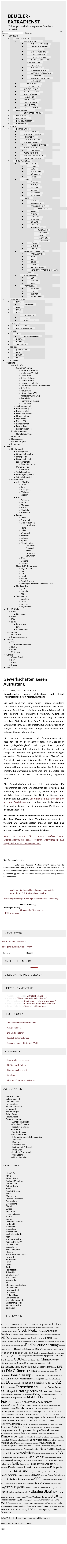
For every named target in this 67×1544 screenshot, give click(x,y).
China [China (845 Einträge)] (45, 1359)
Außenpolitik (29, 132)
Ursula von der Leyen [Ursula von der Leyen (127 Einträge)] (41, 1497)
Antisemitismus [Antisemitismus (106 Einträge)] (38, 1334)
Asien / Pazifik (29, 163)
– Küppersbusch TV (19, 1144)
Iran (33, 257)
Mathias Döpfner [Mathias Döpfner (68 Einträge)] (30, 1443)
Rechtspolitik (11, 1269)
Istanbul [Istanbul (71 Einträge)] (48, 1421)
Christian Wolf (30, 89)
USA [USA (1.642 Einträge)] (54, 1495)
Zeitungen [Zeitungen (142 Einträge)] (43, 1509)
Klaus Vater (36, 68)
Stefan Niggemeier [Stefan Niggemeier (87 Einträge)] (55, 1480)
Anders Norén (17, 1523)
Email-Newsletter (24, 110)
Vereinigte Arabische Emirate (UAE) (36, 583)
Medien (13, 331)
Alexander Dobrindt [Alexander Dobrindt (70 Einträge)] (19, 1327)
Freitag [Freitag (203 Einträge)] (36, 1394)
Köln (18, 310)
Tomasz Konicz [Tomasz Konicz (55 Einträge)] (59, 1488)
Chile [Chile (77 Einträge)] (38, 1360)
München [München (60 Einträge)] (20, 1449)
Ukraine (34, 246)
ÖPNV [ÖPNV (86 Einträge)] (55, 1510)
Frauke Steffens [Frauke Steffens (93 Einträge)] (27, 1395)
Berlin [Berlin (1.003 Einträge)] (30, 1344)
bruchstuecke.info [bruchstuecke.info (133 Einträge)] (46, 1353)
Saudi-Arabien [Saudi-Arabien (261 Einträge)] (9, 1474)
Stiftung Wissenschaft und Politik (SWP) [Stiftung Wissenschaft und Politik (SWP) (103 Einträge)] (16, 1483)
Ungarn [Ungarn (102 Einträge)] (29, 1497)
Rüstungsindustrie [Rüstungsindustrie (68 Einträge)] (43, 1472)
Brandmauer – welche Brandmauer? (40, 1001)
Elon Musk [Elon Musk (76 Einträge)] (4, 1379)
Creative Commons (14, 1198)
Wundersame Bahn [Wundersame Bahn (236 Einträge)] (11, 1509)
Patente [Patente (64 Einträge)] (40, 1460)
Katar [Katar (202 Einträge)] (23, 1433)
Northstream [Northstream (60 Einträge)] (50, 1453)
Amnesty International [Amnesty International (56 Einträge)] (47, 1327)
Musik (19, 358)
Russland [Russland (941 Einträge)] (21, 1471)
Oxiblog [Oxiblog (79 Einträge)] (28, 1461)
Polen (33, 201)
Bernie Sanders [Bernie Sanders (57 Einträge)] (10, 1349)
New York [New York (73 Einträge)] (37, 1453)
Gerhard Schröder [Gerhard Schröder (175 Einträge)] (16, 1405)
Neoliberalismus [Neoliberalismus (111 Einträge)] (58, 1449)
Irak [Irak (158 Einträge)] (31, 1420)
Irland (34, 211)
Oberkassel (28, 304)
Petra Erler (36, 76)
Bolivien (34, 294)
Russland (35, 219)
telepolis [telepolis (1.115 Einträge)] (18, 1487)
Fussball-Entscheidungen (18, 1038)
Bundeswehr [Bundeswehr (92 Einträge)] (58, 1356)
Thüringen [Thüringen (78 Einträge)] (52, 1488)
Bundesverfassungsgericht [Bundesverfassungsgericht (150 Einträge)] (41, 1355)
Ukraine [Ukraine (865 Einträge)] (37, 1491)
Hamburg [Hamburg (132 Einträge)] (36, 1411)
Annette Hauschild (39, 44)
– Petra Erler (16, 1149)
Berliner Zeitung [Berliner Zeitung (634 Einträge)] (47, 1345)
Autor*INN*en (22, 38)
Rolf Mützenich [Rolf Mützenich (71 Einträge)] (45, 1467)
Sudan (34, 190)
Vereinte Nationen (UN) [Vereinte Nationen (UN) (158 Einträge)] (11, 1499)
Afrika (26, 179)
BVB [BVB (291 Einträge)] (3, 1359)
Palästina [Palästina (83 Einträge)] (34, 1461)
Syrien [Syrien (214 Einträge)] (37, 1483)
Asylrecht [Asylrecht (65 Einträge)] (55, 1338)
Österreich (36, 217)
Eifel (25, 318)
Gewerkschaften (39, 898)
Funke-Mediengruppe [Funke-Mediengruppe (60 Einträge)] (51, 1398)
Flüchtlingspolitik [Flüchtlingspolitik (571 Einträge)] (26, 1391)
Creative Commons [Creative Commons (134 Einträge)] (37, 1363)
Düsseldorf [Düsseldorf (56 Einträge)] (59, 1376)
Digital (19, 339)
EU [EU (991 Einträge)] (8, 1382)
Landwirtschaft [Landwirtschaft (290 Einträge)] (38, 1439)
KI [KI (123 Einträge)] (37, 1433)
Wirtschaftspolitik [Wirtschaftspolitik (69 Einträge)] (39, 1503)
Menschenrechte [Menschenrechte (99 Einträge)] (24, 1446)
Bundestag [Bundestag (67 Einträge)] (15, 1356)
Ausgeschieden (14, 1027)
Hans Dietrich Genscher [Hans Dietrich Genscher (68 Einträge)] (47, 1412)
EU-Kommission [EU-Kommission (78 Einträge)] (16, 1383)
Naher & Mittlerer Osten (34, 251)
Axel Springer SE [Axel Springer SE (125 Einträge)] (40, 1341)
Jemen (33, 265)
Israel (33, 262)
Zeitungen (21, 344)
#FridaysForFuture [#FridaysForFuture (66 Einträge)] (6, 1325)
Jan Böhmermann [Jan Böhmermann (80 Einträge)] (42, 1424)
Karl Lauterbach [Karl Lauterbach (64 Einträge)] (15, 1433)
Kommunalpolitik (31, 140)
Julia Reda (35, 65)
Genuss (13, 347)
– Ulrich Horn (17, 1154)
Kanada (34, 281)
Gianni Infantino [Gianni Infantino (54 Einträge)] (44, 1405)
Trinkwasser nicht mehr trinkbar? (32, 998)
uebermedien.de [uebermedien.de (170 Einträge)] (16, 1492)
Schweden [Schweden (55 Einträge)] (27, 1475)
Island (41, 235)
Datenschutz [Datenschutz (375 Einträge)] (9, 1366)
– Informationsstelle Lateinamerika (26, 1137)
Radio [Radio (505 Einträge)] (16, 1463)
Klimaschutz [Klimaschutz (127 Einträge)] (52, 1433)
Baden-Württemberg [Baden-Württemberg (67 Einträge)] (53, 1341)
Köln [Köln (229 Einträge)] (8, 1439)
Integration (11, 1229)
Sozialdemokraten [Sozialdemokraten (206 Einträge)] (16, 1479)
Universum (10, 1292)
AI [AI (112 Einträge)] (61, 1325)
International (23, 161)
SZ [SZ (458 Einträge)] (43, 1483)
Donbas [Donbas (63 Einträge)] (34, 1376)
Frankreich (36, 203)
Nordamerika (29, 275)
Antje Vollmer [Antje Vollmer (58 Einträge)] (47, 1334)
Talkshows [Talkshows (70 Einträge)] (54, 1483)
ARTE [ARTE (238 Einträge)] (50, 1338)
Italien (34, 214)
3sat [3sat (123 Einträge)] (33, 1324)
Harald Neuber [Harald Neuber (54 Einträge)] (58, 1412)
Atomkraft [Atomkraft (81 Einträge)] (4, 1341)
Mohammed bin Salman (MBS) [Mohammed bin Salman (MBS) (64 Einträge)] (9, 1449)
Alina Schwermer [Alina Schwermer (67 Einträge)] (30, 1327)
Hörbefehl (10, 1224)
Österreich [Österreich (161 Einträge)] (6, 1512)
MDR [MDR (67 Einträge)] (36, 1443)
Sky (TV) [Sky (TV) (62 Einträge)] (62, 1475)
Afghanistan (36, 254)
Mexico (34, 283)
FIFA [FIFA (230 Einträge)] (36, 1387)
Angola (34, 185)
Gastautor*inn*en (31, 41)
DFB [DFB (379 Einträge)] (60, 1366)
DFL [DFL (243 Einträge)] (3, 1371)
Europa (26, 198)
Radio (19, 342)
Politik (13, 126)
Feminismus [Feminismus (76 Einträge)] (11, 1388)
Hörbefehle (21, 326)
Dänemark (43, 230)
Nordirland (43, 209)
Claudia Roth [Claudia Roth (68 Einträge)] (13, 1363)
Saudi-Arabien (37, 267)
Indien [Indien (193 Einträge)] (43, 1417)
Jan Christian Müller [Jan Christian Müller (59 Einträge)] (53, 1424)
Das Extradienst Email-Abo (14, 941)
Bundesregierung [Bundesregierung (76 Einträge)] (6, 1356)
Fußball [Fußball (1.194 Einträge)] (7, 1401)
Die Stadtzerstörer (15, 1033)
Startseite (13, 36)
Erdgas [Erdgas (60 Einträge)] (46, 1379)
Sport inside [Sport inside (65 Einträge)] (45, 1479)
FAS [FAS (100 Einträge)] (42, 1383)
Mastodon (21, 116)
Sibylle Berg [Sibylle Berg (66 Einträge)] (44, 1475)
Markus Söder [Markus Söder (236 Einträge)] (8, 1442)
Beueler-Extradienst (24, 18)
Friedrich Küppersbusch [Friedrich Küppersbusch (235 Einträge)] (13, 1397)
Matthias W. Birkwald (41, 73)
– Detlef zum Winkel (20, 1127)
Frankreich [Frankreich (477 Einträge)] (50, 1391)
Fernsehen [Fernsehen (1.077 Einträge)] (24, 1386)
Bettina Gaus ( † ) (31, 86)
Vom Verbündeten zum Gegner (21, 1080)
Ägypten (34, 182)
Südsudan (35, 195)
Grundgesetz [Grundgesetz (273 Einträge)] (8, 1411)
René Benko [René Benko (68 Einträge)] (19, 1467)
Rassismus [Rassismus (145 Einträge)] (24, 1464)
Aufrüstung (27, 898)
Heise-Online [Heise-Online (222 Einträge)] (17, 1414)
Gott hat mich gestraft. (17, 1070)
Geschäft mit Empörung (35, 1006)
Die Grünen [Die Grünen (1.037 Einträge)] (15, 1370)
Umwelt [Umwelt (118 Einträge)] (12, 1497)
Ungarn (34, 249)
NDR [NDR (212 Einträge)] (49, 1448)
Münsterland (29, 320)
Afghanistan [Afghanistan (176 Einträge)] (45, 1324)
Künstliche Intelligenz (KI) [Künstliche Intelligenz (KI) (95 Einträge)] (20, 1440)
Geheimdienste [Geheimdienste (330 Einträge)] (43, 1402)
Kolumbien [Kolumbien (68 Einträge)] (30, 1437)
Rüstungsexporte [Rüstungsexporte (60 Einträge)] (33, 1472)
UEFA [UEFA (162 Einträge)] (27, 1492)
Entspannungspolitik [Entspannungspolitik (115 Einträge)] (36, 1379)
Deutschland (22, 129)
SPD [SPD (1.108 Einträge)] (37, 1478)
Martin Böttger (30, 100)
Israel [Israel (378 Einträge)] (42, 1420)
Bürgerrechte (12, 1196)
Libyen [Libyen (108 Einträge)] (54, 1440)
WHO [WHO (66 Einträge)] (20, 1503)
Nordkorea (36, 171)
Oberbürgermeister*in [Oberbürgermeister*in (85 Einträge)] (20, 1457)
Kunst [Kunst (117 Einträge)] (3, 1440)
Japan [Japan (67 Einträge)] (60, 1424)
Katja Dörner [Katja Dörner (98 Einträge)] (31, 1433)
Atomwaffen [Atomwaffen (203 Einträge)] (14, 1341)
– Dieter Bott (16, 1129)
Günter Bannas (38, 54)
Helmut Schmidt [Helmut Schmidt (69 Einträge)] (40, 1415)
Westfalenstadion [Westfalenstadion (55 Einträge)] (13, 1503)
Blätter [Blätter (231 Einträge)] (27, 1349)
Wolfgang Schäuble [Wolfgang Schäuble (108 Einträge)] (41, 1506)
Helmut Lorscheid (31, 92)
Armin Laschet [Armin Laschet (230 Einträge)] (38, 1338)
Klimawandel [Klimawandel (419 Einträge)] (9, 1436)
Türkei (34, 243)
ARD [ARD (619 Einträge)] (4, 1338)
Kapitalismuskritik (14, 1234)
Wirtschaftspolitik (32, 158)
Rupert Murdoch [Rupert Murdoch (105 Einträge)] (7, 1472)
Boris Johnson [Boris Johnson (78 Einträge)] (47, 1350)
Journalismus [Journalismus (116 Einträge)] (45, 1427)
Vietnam (34, 177)
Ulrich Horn (36, 81)
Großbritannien (38, 206)
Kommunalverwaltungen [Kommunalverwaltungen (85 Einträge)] (42, 1437)
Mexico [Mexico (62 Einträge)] (32, 1446)
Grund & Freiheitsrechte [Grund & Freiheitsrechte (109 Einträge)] (44, 1409)
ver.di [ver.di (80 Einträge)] (60, 1497)
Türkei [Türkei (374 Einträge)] (4, 1491)
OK (3, 1529)
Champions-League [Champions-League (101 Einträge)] (29, 1360)
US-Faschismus (12, 1295)
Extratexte (10, 1211)
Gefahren (11, 1075)
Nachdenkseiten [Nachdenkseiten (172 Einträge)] (31, 1449)
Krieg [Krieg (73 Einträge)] (61, 1437)
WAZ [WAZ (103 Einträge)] (57, 1500)
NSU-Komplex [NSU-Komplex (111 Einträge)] (6, 1457)
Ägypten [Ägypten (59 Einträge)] (50, 1510)
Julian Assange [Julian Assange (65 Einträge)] (54, 1427)
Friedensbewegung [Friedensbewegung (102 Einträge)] (48, 1394)
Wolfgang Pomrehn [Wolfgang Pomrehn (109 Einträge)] (26, 1506)
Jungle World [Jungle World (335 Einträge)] (41, 1430)
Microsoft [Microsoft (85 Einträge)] (48, 1446)
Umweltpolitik (30, 148)
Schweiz (34, 222)
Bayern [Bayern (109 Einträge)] (22, 1345)
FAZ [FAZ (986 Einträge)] (57, 1382)
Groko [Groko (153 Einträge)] (13, 1408)
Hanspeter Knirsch (39, 57)
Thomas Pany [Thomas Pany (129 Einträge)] (42, 1488)
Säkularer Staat (12, 1275)
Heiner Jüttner (30, 94)
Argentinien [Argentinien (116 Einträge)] (25, 1338)
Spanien (34, 225)
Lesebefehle (15, 323)
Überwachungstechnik (16, 1285)
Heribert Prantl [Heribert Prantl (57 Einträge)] (49, 1415)
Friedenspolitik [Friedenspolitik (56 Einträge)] (59, 1394)
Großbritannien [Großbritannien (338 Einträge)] (25, 1408)
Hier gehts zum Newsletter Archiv (17, 946)
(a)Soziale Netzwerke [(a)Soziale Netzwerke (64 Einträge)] (25, 1325)
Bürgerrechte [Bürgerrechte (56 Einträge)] (10, 1360)
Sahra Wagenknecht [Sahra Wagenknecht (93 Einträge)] (56, 1472)
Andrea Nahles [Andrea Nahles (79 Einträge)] (12, 1331)
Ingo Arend (28, 97)
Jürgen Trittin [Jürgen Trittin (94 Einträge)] (54, 1431)
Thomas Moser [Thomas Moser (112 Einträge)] (31, 1488)
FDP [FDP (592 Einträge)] (4, 1387)
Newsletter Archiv (32, 113)
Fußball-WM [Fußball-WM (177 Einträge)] (28, 1402)
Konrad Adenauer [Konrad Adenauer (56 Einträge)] (54, 1437)
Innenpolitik (29, 137)
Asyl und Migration (14, 1181)
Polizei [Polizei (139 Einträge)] (4, 1464)
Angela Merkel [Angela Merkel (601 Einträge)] (28, 1330)
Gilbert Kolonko (38, 52)
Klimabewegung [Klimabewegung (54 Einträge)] (42, 1433)
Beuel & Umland (17, 299)
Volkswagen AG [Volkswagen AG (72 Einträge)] (27, 1500)
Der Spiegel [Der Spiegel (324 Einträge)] (29, 1366)
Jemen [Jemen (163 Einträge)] (4, 1427)
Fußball (14, 360)
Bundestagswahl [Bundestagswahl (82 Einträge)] (24, 1356)
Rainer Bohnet (30, 102)
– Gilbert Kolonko (18, 1157)
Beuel (18, 302)
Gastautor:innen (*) (26, 691)
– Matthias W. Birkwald (21, 1147)
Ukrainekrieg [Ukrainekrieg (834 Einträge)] (53, 1491)
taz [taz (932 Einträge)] (7, 1487)
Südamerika (28, 286)
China (33, 166)
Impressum (21, 124)
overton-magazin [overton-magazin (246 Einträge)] (16, 1460)
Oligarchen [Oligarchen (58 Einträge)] (47, 1457)
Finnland (42, 233)
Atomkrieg (17, 898)
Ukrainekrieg (53, 898)
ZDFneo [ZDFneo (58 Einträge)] (36, 1510)
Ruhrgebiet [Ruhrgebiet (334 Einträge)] (56, 1467)
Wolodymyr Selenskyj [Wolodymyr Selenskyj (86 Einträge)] (57, 1506)
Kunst (19, 355)
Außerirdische (12, 1186)
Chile (33, 291)
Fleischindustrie (38, 145)
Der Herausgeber (24, 121)
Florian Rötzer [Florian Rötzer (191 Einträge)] (54, 1387)
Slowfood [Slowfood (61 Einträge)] (3, 1479)
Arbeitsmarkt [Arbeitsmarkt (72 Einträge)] (56, 1334)
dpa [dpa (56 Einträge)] (45, 1376)
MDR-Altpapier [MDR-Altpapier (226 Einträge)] (47, 1442)
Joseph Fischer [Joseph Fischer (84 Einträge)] (34, 1427)
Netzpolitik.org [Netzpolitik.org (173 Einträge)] (8, 1453)
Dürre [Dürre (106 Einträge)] (53, 1376)
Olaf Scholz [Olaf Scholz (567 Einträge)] (36, 1457)
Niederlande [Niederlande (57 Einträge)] (44, 1453)
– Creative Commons (20, 1124)
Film (18, 352)
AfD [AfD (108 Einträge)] (37, 1325)
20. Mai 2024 (9, 691)
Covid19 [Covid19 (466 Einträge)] (22, 1363)
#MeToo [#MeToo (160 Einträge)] (15, 1324)
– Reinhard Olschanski (21, 1152)
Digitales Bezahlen (35, 996)
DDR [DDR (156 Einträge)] (19, 1367)
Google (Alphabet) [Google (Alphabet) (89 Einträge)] (55, 1405)
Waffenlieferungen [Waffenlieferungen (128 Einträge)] (46, 1500)
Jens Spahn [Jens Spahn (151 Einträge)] (12, 1427)
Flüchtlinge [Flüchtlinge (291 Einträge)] (7, 1391)
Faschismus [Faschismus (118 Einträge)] (49, 1383)
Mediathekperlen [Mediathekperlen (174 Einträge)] (9, 1445)
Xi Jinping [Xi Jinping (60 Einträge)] (24, 1510)
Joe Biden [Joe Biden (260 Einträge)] (23, 1426)
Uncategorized (12, 1290)
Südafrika (35, 193)
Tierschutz (36, 150)
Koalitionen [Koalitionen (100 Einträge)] (22, 1437)
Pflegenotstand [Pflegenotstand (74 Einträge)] (53, 1460)
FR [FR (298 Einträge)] (40, 1391)
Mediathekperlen (24, 328)
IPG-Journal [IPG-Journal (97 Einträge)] (25, 1421)
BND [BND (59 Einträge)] (33, 1349)
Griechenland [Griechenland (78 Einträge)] (5, 1409)
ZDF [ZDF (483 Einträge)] (30, 1509)
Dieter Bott (36, 49)
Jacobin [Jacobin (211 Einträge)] (24, 1423)
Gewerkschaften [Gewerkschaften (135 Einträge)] (33, 1405)
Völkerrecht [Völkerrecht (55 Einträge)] (36, 1500)
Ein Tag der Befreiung (16, 1065)
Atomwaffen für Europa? (18, 1060)
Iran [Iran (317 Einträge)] (36, 1420)
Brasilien (35, 288)
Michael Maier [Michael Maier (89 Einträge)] (40, 1446)
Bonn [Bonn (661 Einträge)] (39, 1349)
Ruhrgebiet (28, 315)
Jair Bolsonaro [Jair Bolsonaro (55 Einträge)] (32, 1424)
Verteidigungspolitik (33, 156)
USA (32, 278)
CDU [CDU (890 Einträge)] (18, 1359)
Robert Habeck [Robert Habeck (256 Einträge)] (32, 1467)
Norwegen (43, 238)
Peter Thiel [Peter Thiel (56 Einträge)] (45, 1460)
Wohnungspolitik (13, 1305)
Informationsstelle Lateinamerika (35, 385)
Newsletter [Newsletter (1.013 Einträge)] (24, 1452)
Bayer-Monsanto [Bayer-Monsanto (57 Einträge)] (14, 1345)
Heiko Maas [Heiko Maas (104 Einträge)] (5, 1415)
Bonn (18, 307)
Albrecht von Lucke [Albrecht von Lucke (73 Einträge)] (7, 1327)
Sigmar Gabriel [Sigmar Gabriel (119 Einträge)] (54, 1475)
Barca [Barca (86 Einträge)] (8, 1345)
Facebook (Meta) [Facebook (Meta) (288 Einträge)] (31, 1382)
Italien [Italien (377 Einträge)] (16, 1423)
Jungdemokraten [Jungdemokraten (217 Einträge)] (9, 1430)
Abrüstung (8, 898)
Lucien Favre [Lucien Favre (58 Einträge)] (61, 1440)
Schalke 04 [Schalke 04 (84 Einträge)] (20, 1475)
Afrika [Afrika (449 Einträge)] (55, 1324)
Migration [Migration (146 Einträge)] (56, 1445)
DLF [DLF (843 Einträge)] (58, 1370)
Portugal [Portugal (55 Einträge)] (9, 1464)
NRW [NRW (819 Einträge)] (59, 1453)
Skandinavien (37, 227)
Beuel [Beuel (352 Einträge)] (17, 1349)
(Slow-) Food (22, 350)
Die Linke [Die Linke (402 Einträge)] (32, 1371)
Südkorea (35, 174)
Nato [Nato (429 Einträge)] (43, 1448)
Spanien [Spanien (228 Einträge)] (29, 1479)
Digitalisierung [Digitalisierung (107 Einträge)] (48, 1371)
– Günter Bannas (18, 1132)
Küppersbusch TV (38, 70)
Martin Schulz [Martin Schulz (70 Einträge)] (20, 1443)
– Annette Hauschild (20, 1121)
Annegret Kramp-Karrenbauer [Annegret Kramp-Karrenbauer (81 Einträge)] (22, 1334)
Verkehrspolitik (30, 153)
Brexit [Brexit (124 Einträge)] (36, 1353)
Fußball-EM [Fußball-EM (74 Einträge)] (17, 1402)
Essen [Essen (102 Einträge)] (3, 1383)
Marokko (35, 187)
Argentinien (36, 296)
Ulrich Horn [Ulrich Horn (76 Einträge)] (4, 1497)
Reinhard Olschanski (40, 78)
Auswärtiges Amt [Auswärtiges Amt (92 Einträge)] (27, 1341)
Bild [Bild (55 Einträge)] (22, 1349)
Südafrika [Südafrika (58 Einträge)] (47, 1483)
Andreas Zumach (31, 84)
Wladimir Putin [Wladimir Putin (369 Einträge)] (54, 1503)
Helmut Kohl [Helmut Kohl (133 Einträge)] (30, 1414)
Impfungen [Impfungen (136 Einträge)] (34, 1417)
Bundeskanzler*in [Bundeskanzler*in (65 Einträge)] (59, 1353)
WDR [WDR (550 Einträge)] (5, 1503)
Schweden (43, 241)
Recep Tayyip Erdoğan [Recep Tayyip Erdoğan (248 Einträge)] (41, 1463)
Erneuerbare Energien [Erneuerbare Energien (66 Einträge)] (55, 1379)
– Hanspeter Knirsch (20, 1134)
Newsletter (11, 1257)
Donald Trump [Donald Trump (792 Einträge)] (20, 1375)
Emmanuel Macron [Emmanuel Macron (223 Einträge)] (18, 1378)
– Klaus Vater (16, 1142)
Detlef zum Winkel (39, 46)
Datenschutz (22, 118)
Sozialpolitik (11, 1277)
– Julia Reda (16, 1139)
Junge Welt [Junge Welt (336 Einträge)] (25, 1430)
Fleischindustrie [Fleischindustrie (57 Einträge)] (43, 1387)
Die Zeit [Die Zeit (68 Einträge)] (40, 1371)
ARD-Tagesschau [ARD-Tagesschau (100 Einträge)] (14, 1338)
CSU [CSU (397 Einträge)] (48, 1363)
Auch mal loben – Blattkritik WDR (22, 1043)
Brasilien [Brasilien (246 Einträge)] (28, 1352)
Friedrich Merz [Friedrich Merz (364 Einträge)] (36, 1397)
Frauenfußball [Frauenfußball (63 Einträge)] (17, 1394)
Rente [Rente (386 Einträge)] (11, 1467)
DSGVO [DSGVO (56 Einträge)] (49, 1376)
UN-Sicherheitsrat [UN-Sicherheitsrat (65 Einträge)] (21, 1497)
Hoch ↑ (30, 1523)
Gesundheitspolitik (32, 134)
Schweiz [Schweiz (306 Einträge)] (35, 1474)
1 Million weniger (12, 910)
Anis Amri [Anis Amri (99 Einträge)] (42, 1331)
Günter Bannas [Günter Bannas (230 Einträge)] (24, 1411)
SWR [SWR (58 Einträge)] (32, 1483)
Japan (33, 169)
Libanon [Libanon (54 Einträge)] (50, 1440)
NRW (18, 312)
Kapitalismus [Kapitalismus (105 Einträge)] (6, 1433)
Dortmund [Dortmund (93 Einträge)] (40, 1376)
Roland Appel (29, 105)
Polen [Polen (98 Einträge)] (61, 1460)
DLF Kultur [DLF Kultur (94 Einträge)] (5, 1376)
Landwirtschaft (31, 142)
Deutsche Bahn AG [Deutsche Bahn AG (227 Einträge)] (47, 1366)
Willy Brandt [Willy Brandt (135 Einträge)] (27, 1503)
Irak (32, 259)
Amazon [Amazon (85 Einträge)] (38, 1327)
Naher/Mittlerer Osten (16, 1254)
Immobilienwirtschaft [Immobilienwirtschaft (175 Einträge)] (20, 1417)
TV (17, 334)
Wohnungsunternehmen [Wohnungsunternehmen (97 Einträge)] (10, 1506)
